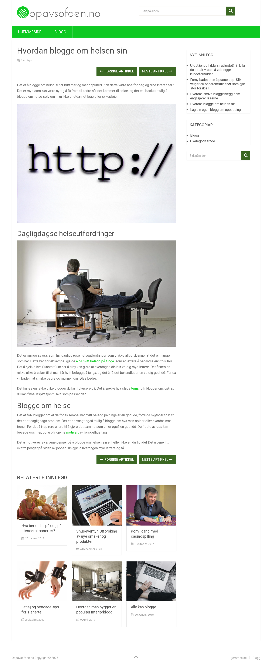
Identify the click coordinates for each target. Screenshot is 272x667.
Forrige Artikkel (117, 71)
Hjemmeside (29, 32)
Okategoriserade (202, 141)
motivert (72, 432)
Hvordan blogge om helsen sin (212, 104)
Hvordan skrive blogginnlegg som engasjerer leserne (215, 96)
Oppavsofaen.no (23, 658)
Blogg (60, 32)
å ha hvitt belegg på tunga (95, 361)
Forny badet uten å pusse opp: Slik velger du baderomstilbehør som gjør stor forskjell (217, 84)
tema (135, 388)
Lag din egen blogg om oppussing (215, 110)
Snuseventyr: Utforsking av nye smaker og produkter (96, 536)
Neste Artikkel (157, 71)
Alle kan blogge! (144, 607)
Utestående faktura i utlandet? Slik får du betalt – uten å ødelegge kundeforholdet (218, 70)
